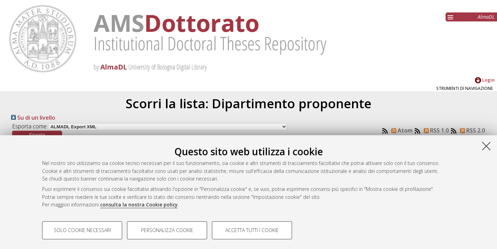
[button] (37, 135)
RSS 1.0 (435, 130)
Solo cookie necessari (82, 230)
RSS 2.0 (471, 130)
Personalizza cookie (167, 230)
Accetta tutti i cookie (252, 230)
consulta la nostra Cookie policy (139, 204)
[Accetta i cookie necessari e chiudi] (486, 145)
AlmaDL (486, 16)
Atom (400, 130)
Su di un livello (33, 117)
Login (485, 80)
